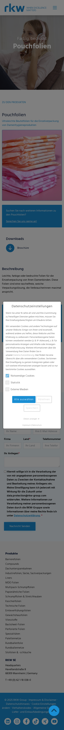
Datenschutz (37, 425)
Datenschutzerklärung (23, 355)
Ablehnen (44, 399)
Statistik (13, 383)
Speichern (32, 408)
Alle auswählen (24, 399)
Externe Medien (17, 390)
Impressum (26, 425)
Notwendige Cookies (20, 376)
